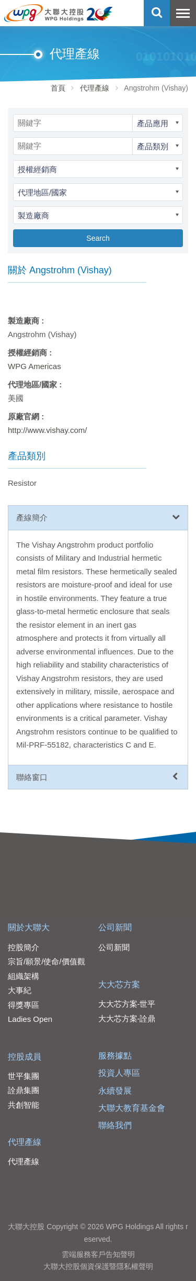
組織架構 (23, 976)
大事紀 (19, 990)
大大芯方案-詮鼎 (127, 1018)
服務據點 (115, 1055)
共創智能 (23, 1104)
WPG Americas (34, 366)
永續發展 (115, 1090)
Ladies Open (30, 1019)
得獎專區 (23, 1004)
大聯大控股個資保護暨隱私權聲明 (98, 1266)
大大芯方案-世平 (127, 1003)
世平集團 (23, 1076)
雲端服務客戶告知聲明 (98, 1254)
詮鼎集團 (23, 1090)
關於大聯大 (29, 927)
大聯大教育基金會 (131, 1108)
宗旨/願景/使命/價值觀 (46, 961)
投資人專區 (119, 1072)
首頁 (58, 88)
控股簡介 (23, 947)
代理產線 (94, 88)
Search (97, 238)
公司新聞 (115, 927)
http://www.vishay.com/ (47, 430)
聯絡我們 (115, 1125)
